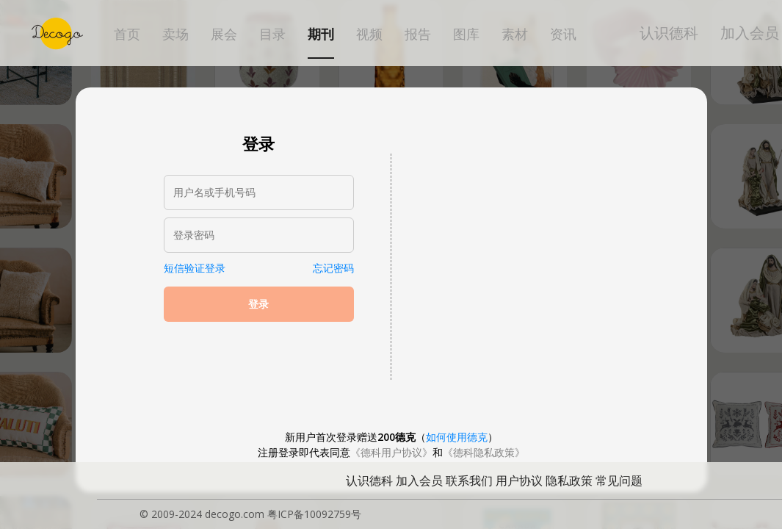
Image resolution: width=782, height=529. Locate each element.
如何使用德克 (457, 437)
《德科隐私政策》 (484, 452)
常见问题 (618, 480)
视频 (369, 34)
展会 (224, 34)
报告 (418, 34)
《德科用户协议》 (391, 452)
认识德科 (669, 33)
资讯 (563, 34)
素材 (515, 34)
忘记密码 (333, 268)
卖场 (175, 34)
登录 (258, 304)
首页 (127, 34)
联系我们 (469, 480)
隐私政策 (569, 480)
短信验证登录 (194, 268)
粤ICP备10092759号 (314, 514)
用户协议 (519, 480)
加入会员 (749, 33)
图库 (466, 34)
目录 (272, 34)
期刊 (321, 34)
